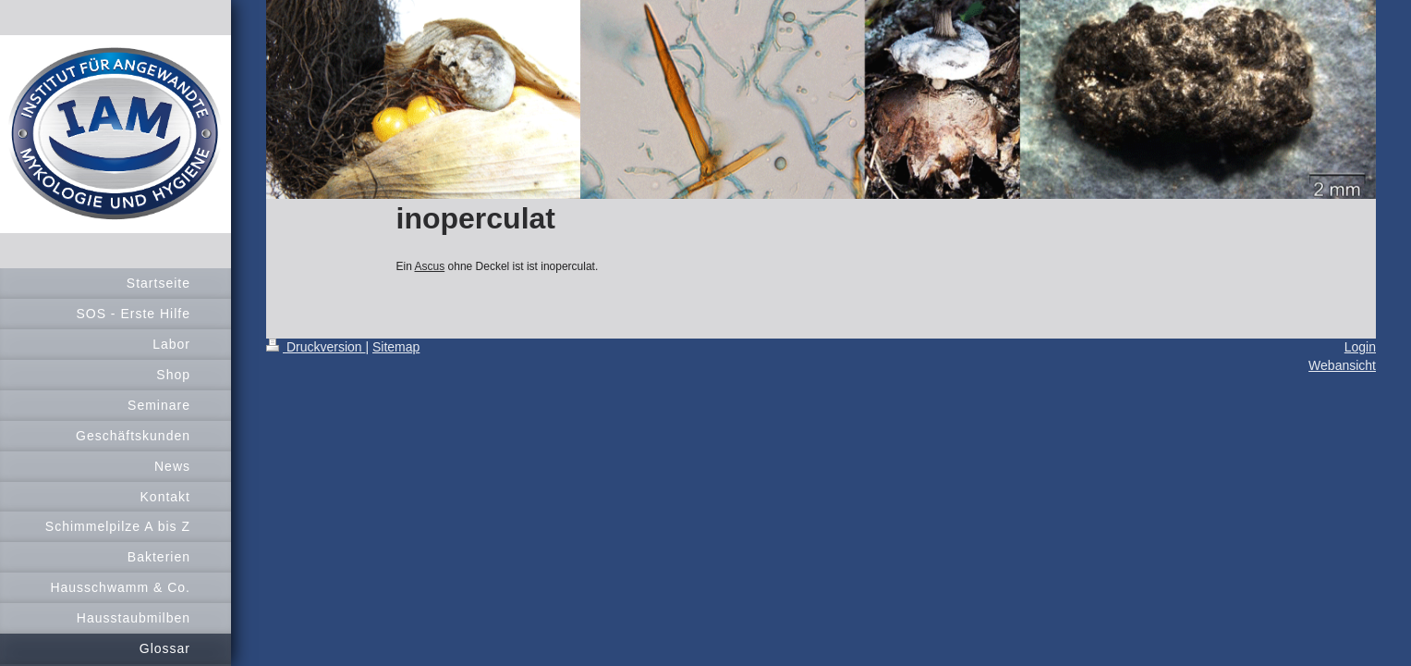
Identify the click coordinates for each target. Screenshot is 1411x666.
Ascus (430, 266)
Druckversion (315, 346)
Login (1360, 346)
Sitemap (396, 346)
